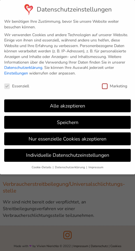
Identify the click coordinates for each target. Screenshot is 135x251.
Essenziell (16, 83)
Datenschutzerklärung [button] (70, 165)
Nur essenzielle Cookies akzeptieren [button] (67, 136)
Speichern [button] (67, 119)
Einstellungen (16, 70)
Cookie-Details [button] (42, 165)
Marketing (114, 83)
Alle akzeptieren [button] (67, 103)
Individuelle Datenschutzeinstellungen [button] (67, 152)
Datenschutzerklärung (23, 65)
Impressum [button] (96, 165)
